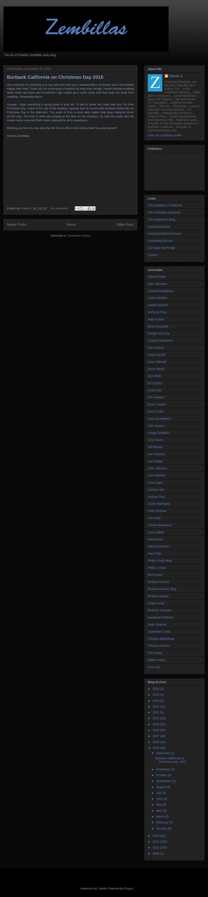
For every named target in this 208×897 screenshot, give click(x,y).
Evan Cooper (157, 404)
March (160, 816)
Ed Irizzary (155, 383)
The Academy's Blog (161, 219)
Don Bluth (154, 376)
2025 (156, 688)
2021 (156, 712)
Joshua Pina (156, 497)
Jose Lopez (155, 482)
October (162, 775)
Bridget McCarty (158, 333)
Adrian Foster (157, 276)
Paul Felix (154, 553)
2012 (156, 847)
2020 (156, 718)
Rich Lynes (155, 574)
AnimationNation (159, 226)
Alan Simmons (157, 284)
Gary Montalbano (159, 418)
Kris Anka (154, 518)
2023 (156, 700)
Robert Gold (156, 603)
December (163, 753)
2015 (156, 748)
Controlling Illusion (160, 240)
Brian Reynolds (158, 326)
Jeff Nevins (155, 447)
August (161, 787)
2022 (156, 706)
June (159, 798)
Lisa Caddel (156, 532)
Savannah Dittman (160, 617)
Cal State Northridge (161, 248)
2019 (156, 724)
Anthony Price (157, 312)
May (159, 804)
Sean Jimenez (157, 624)
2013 (156, 841)
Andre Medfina (157, 298)
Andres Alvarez (158, 305)
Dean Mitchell (157, 362)
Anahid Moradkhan (160, 291)
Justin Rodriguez (159, 503)
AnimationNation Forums (164, 233)
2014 (156, 835)
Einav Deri (155, 390)
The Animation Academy (164, 212)
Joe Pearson (156, 454)
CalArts (153, 255)
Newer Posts (16, 224)
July (159, 793)
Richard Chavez (158, 582)
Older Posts (125, 224)
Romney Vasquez (159, 610)
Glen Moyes (156, 426)
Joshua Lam (156, 489)
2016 (156, 742)
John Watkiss (157, 475)
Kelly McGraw (157, 511)
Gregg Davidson (159, 432)
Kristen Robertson (160, 525)
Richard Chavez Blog (162, 589)
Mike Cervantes (158, 546)
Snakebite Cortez (159, 631)
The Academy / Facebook (165, 205)
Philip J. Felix (157, 567)
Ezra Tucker (156, 411)
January (162, 828)
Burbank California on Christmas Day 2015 (55, 77)
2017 (156, 736)
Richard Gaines (158, 596)
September (164, 781)
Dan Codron (156, 347)
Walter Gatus (156, 660)
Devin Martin (156, 369)
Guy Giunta (155, 440)
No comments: (59, 208)
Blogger (128, 888)
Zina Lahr (154, 667)
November (163, 769)
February (162, 822)
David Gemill (156, 355)
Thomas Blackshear (161, 638)
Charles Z (176, 76)
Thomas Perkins (159, 645)
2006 (156, 853)
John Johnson (157, 468)
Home (71, 224)
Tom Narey (155, 653)
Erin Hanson (156, 397)
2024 (156, 694)
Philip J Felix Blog (160, 560)
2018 (156, 730)
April (159, 810)
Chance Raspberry (160, 340)
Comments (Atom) (79, 235)
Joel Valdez (155, 461)
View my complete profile (164, 135)
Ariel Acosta (156, 319)
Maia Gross (155, 539)
